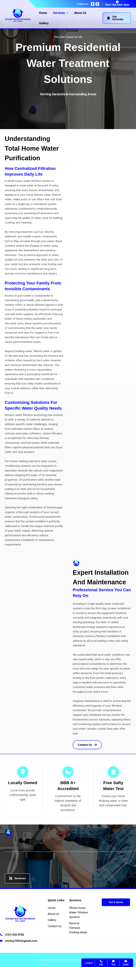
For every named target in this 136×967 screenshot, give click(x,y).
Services (17, 878)
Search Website (97, 926)
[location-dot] (22, 771)
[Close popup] (128, 893)
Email (126, 963)
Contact (92, 918)
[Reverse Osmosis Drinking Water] (78, 928)
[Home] (51, 908)
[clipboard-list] (113, 771)
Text (113, 963)
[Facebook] (92, 4)
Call (89, 911)
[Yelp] (97, 4)
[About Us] (53, 914)
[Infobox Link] (20, 935)
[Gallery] (52, 920)
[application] (66, 13)
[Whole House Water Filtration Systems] (78, 912)
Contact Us (87, 744)
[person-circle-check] (68, 771)
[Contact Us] (54, 926)
